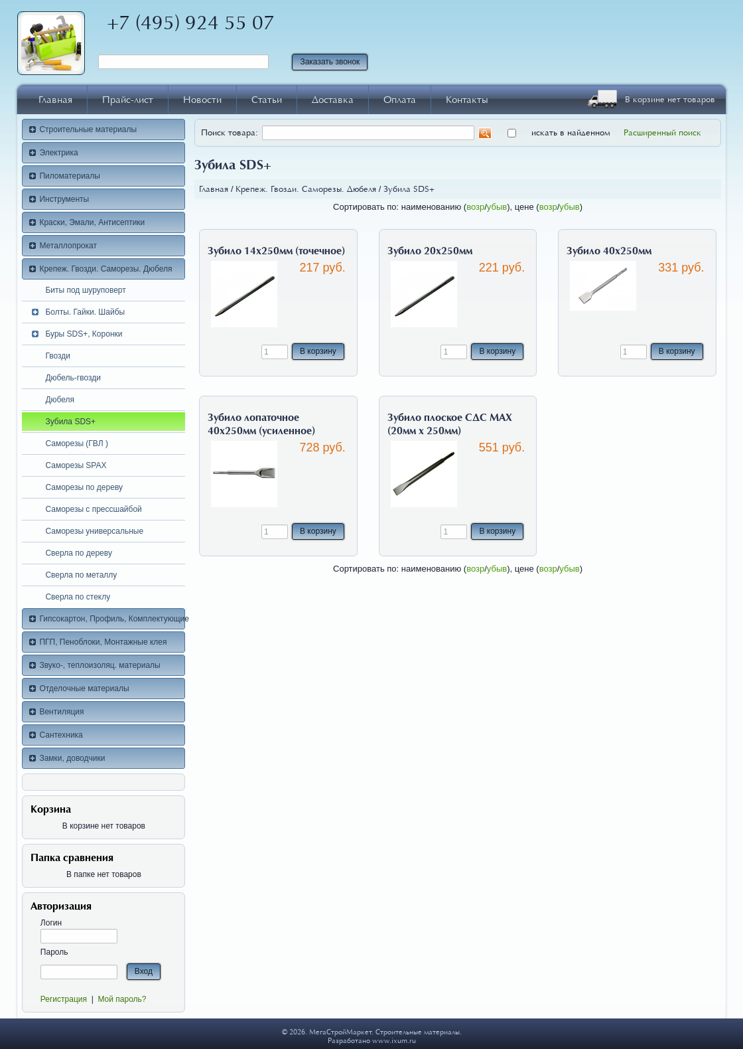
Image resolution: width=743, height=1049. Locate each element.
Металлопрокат (68, 245)
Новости (202, 100)
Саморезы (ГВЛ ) (76, 443)
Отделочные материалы (84, 688)
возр (475, 207)
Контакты (467, 100)
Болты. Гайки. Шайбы (85, 312)
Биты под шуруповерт (85, 290)
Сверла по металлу (81, 575)
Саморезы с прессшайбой (93, 509)
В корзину (318, 351)
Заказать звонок (330, 61)
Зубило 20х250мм (429, 251)
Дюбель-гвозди (73, 377)
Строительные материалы (88, 129)
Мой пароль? (122, 999)
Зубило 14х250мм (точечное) (276, 251)
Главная (55, 100)
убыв (497, 207)
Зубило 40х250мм (609, 251)
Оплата (399, 100)
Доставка (333, 100)
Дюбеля (59, 399)
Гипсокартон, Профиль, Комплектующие (112, 618)
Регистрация (63, 999)
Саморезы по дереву (84, 487)
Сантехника (60, 735)
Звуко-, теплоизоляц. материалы (99, 665)
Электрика (58, 152)
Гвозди (57, 356)
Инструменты (64, 199)
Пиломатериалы (69, 176)
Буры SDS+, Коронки (83, 334)
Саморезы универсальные (94, 531)
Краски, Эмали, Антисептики (92, 222)
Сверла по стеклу (77, 597)
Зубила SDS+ (70, 421)
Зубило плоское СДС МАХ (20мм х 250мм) (449, 424)
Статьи (266, 100)
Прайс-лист (127, 100)
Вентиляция (61, 711)
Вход (144, 971)
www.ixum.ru (394, 1040)
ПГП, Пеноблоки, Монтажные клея (103, 642)
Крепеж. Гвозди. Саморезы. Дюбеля (105, 269)
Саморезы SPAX (75, 465)
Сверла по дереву (78, 553)
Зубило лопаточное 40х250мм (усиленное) (261, 424)
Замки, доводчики (72, 758)
